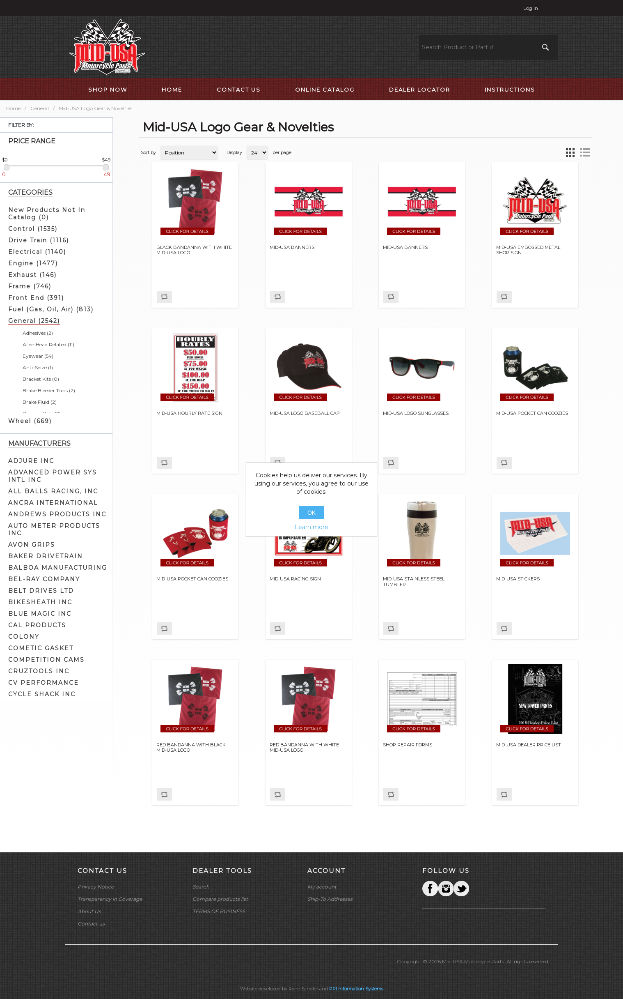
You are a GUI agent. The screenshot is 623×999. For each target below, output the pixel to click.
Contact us (91, 924)
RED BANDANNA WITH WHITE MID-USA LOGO (304, 747)
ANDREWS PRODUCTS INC (57, 514)
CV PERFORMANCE (43, 682)
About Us (89, 911)
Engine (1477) (33, 263)
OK (311, 512)
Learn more (311, 527)
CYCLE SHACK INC (42, 694)
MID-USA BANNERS (292, 247)
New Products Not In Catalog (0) (46, 213)
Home (13, 108)
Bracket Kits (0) (41, 379)
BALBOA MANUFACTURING (57, 567)
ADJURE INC (31, 461)
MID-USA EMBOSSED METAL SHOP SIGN (528, 250)
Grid (570, 152)
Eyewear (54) (38, 356)
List (585, 152)
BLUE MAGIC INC (39, 613)
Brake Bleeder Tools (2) (49, 390)
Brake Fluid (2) (40, 402)
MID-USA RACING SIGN (295, 579)
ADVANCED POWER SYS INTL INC (52, 476)
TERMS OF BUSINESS (218, 911)
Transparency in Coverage (110, 899)
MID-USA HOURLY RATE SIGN (189, 413)
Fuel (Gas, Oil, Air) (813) (51, 309)
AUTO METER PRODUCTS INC (54, 529)
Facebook (430, 888)
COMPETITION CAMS (46, 659)
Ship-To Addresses (330, 899)
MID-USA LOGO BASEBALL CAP (305, 413)
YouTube (461, 888)
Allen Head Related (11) (48, 344)
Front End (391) (36, 298)
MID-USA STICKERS (518, 579)
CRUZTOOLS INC (38, 671)
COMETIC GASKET (40, 648)
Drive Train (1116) (38, 240)
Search (200, 887)
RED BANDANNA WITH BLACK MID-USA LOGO (191, 747)
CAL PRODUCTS (37, 625)
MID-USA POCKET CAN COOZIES (532, 413)
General (39, 108)
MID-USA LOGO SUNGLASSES (416, 413)
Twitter (446, 888)
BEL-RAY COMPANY (44, 579)
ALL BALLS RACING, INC (53, 491)
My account (322, 887)
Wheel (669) (30, 421)
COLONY (23, 636)
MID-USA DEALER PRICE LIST (528, 745)
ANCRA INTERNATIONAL (53, 502)
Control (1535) (32, 228)
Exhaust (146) (32, 275)
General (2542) (34, 321)
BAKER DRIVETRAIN (45, 556)
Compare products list (220, 899)
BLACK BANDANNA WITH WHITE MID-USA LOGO (194, 250)
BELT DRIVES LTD (41, 590)
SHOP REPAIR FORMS (407, 745)
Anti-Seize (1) (38, 367)
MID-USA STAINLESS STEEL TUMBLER (413, 581)
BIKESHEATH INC (40, 602)
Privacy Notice (96, 887)
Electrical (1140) (37, 252)
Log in (530, 8)
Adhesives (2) (38, 333)
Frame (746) (29, 286)
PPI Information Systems (356, 989)
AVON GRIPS (31, 544)
